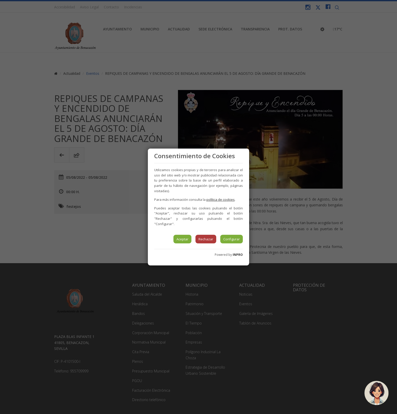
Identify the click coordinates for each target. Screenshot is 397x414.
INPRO (238, 255)
